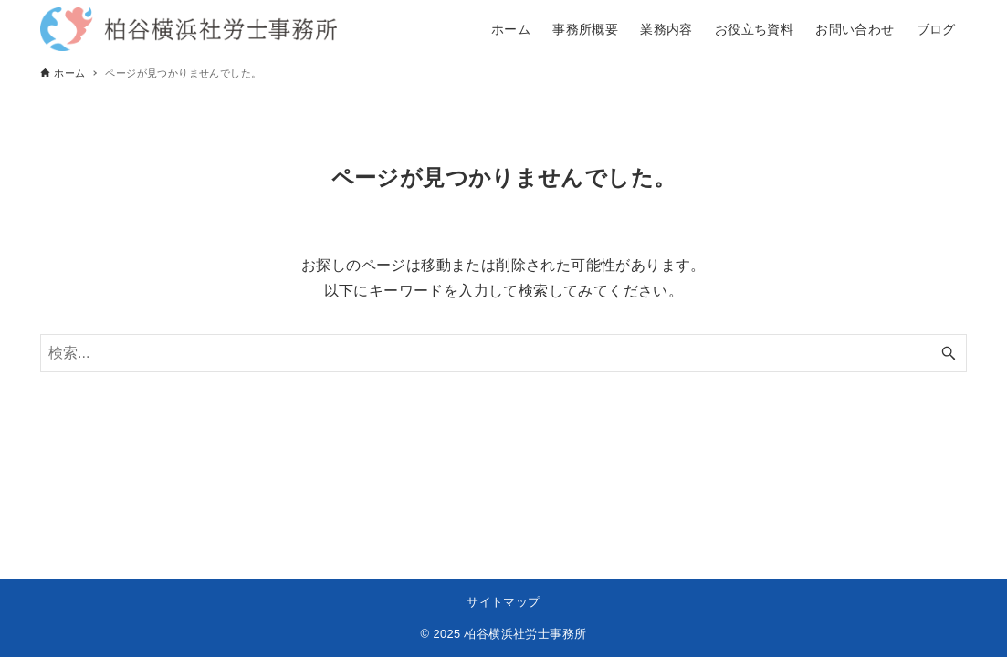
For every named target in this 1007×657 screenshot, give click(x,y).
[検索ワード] (503, 353)
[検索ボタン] (948, 353)
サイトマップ (503, 602)
